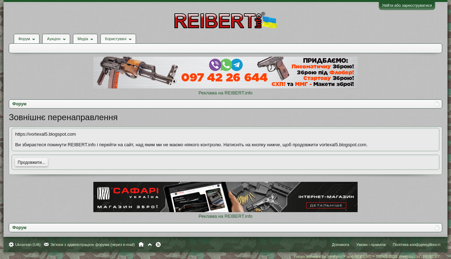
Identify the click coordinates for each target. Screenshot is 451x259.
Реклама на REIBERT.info (225, 92)
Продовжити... (31, 162)
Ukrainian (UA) (28, 244)
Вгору (149, 244)
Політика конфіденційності (416, 244)
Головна (141, 244)
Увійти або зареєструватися (407, 5)
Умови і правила (370, 244)
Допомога (340, 244)
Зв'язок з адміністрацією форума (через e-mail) (92, 244)
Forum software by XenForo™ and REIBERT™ (367, 256)
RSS (158, 244)
